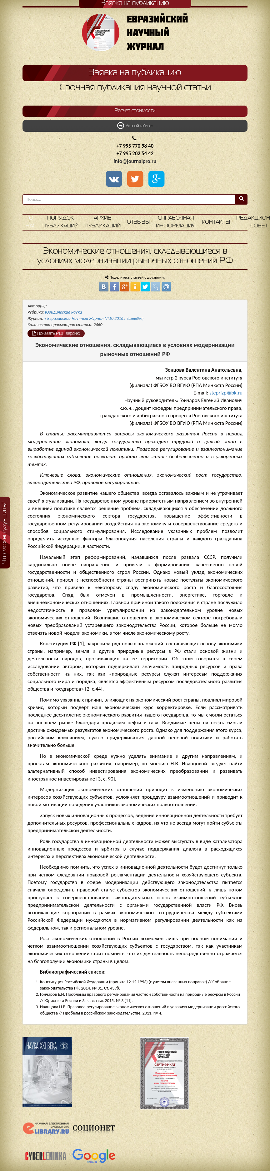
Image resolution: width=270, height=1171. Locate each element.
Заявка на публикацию (135, 73)
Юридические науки (63, 312)
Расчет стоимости (135, 111)
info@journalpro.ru (135, 161)
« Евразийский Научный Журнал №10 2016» (93, 318)
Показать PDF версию (56, 333)
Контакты (216, 222)
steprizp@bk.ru (225, 393)
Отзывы (138, 222)
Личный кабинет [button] (135, 125)
